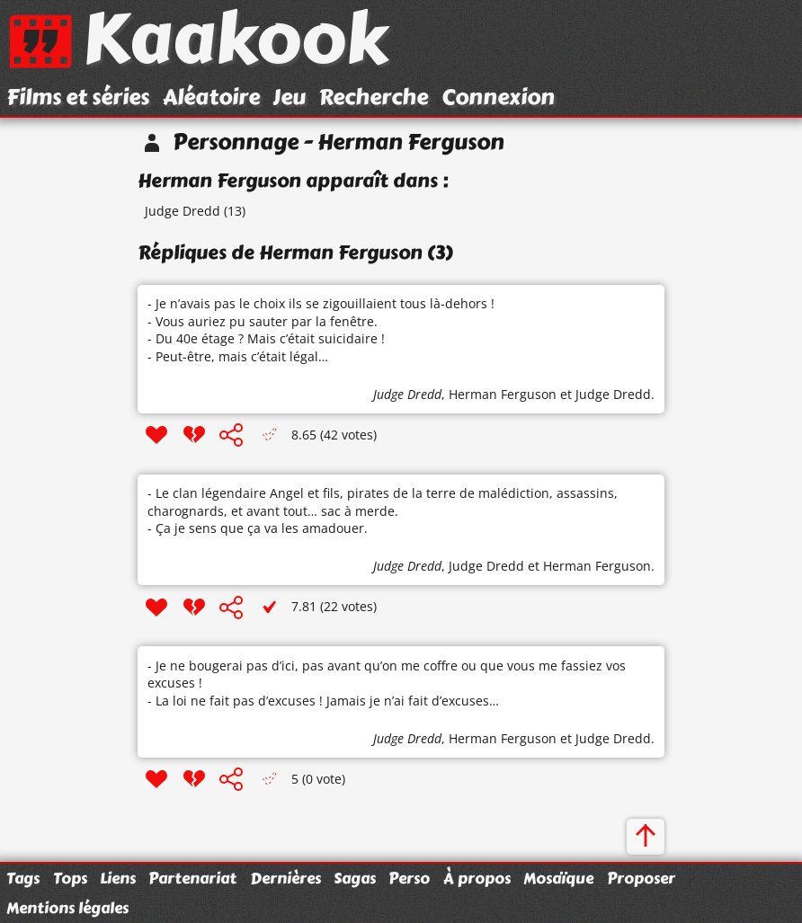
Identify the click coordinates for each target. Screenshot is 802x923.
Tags (23, 878)
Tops (70, 878)
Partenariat (192, 878)
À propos (477, 878)
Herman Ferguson (503, 394)
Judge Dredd (182, 210)
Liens (118, 878)
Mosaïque (558, 878)
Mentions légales (67, 907)
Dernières (285, 878)
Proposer (641, 878)
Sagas (355, 878)
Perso (409, 878)
